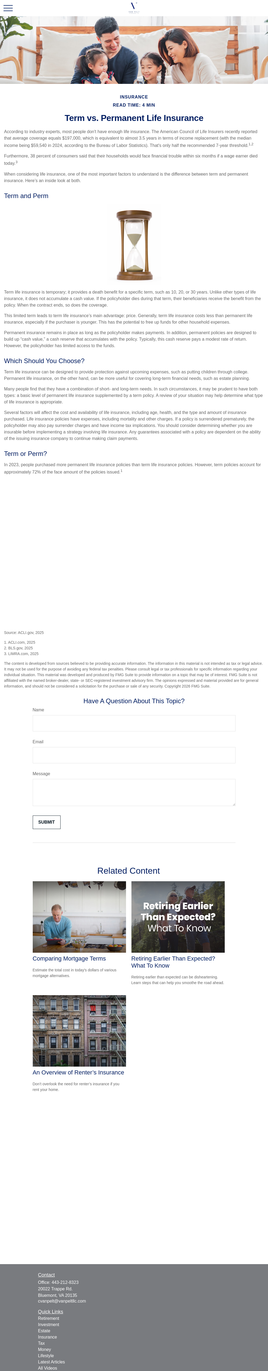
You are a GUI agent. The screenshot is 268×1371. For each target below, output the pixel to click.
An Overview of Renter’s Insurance (78, 1072)
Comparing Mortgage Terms (69, 958)
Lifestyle (46, 1355)
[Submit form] (47, 822)
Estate (44, 1331)
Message (41, 773)
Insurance (47, 1337)
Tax (41, 1343)
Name (38, 710)
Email (38, 741)
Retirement (48, 1318)
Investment (48, 1324)
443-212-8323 (65, 1282)
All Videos (47, 1368)
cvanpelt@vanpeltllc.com (62, 1301)
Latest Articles (51, 1362)
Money (44, 1349)
